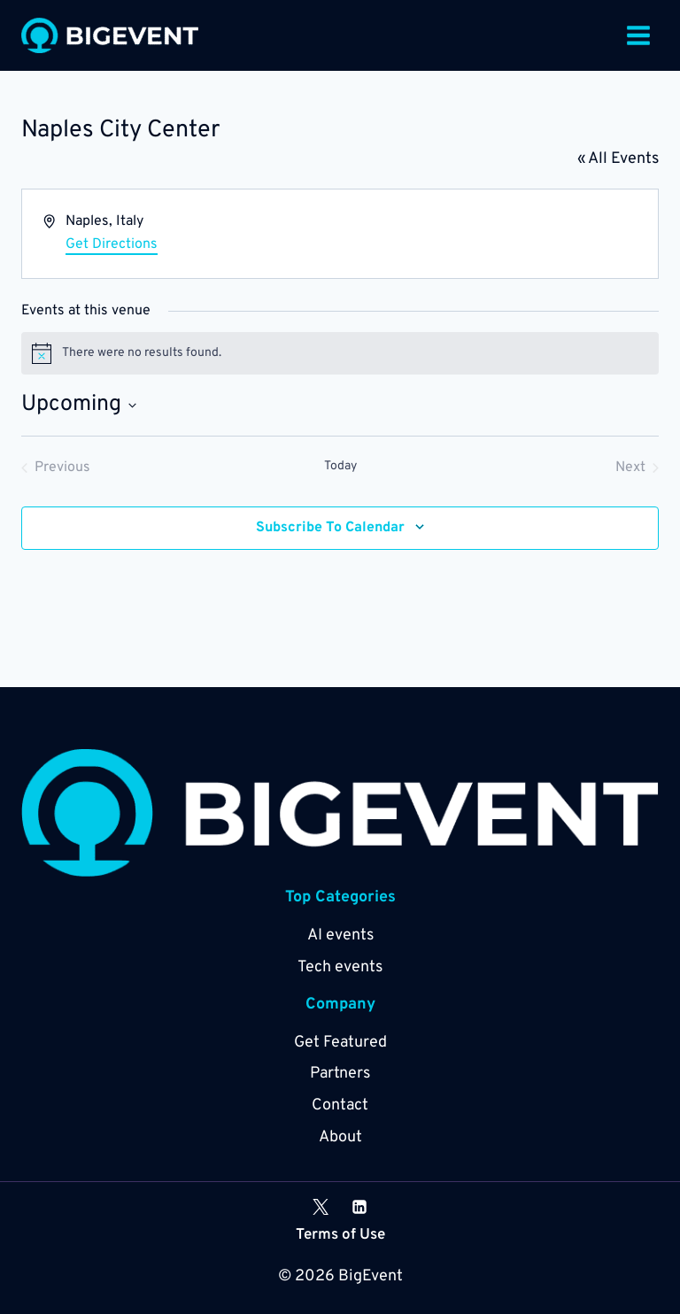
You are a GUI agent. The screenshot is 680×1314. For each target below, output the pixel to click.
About (340, 1137)
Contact (340, 1105)
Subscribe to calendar (330, 528)
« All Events (618, 159)
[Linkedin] (359, 1207)
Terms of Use (340, 1235)
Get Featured (340, 1042)
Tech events (340, 967)
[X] (320, 1207)
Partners (340, 1073)
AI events (340, 935)
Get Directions (112, 244)
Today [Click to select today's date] (340, 466)
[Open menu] (638, 35)
